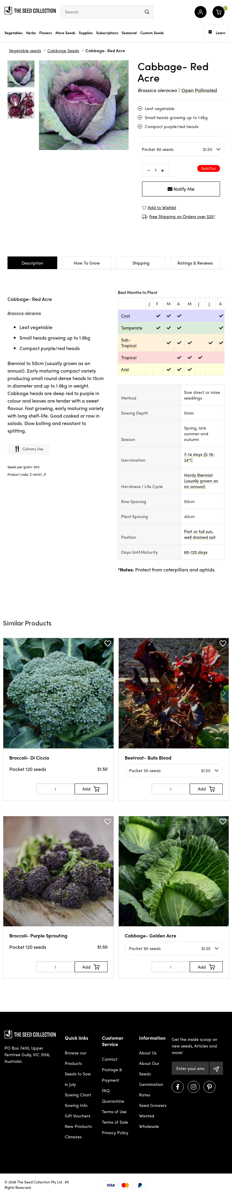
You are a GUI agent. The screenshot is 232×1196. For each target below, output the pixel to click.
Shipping (141, 263)
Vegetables (13, 32)
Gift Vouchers (77, 1116)
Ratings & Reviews (195, 263)
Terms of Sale (115, 1122)
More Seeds (65, 32)
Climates (73, 1137)
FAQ (106, 1090)
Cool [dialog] (125, 316)
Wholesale (149, 1126)
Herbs (31, 32)
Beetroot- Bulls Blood (148, 757)
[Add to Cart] (91, 789)
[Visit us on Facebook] (178, 1087)
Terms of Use (114, 1111)
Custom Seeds (152, 32)
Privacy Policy (115, 1132)
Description (32, 263)
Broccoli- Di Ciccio (29, 757)
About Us (147, 1053)
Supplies (86, 32)
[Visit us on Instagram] (194, 1087)
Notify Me (181, 188)
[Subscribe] (216, 1068)
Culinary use (28, 449)
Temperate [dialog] (131, 328)
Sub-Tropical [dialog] (128, 342)
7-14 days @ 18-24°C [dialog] (199, 457)
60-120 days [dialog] (195, 552)
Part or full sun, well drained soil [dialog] (199, 534)
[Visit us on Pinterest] (210, 1087)
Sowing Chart (78, 1095)
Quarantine (113, 1101)
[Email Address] (190, 1068)
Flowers (45, 32)
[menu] (147, 12)
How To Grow (87, 263)
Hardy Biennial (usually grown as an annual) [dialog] (201, 480)
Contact (109, 1059)
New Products (78, 1126)
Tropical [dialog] (128, 357)
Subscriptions (107, 32)
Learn (217, 33)
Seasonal (129, 32)
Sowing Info (76, 1105)
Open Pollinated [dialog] (199, 90)
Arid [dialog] (125, 369)
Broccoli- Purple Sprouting (38, 935)
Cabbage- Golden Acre (150, 935)
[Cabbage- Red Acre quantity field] (155, 170)
